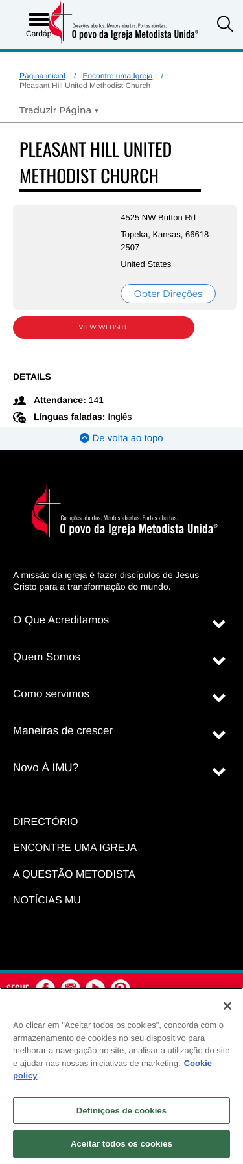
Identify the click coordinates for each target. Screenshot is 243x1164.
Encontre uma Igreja (117, 75)
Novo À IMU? (45, 768)
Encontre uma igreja (75, 848)
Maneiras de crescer (63, 731)
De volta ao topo (121, 438)
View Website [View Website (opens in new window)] (104, 327)
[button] (225, 25)
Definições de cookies (121, 1110)
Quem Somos (46, 657)
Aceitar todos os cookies (121, 1143)
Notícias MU (47, 900)
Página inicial (42, 75)
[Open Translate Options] (59, 110)
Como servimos (51, 694)
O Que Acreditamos (61, 620)
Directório (45, 822)
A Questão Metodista (74, 874)
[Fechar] (227, 1006)
